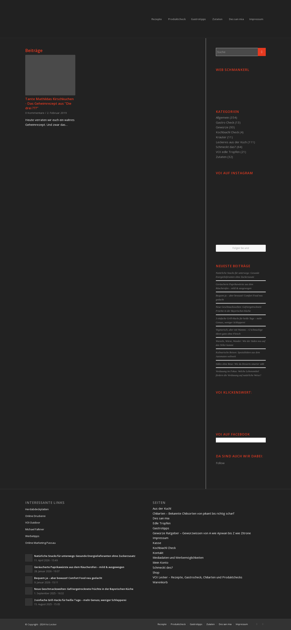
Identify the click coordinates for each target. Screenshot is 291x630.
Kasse (157, 543)
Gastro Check (225, 122)
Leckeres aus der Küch (231, 142)
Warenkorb (160, 582)
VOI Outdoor (32, 522)
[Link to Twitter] (263, 624)
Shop (156, 572)
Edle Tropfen (162, 523)
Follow (220, 463)
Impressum (160, 538)
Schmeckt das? (226, 147)
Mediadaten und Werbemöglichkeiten (178, 557)
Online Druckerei (35, 516)
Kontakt (158, 553)
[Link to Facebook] (257, 624)
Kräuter (221, 137)
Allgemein (222, 117)
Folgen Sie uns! (241, 248)
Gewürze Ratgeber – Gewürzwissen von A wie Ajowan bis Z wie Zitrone (202, 533)
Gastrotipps (161, 528)
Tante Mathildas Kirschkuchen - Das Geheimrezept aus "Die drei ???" (49, 103)
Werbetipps (32, 536)
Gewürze (222, 127)
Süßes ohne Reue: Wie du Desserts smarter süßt (240, 364)
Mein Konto (160, 562)
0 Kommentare (34, 113)
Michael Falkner (34, 529)
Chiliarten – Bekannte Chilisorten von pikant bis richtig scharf (193, 513)
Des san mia (161, 518)
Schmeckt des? (163, 567)
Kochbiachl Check (227, 132)
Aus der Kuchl (162, 508)
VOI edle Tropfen (228, 152)
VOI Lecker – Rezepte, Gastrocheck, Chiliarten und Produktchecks (197, 577)
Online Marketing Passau (40, 543)
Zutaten (221, 157)
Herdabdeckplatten (37, 509)
